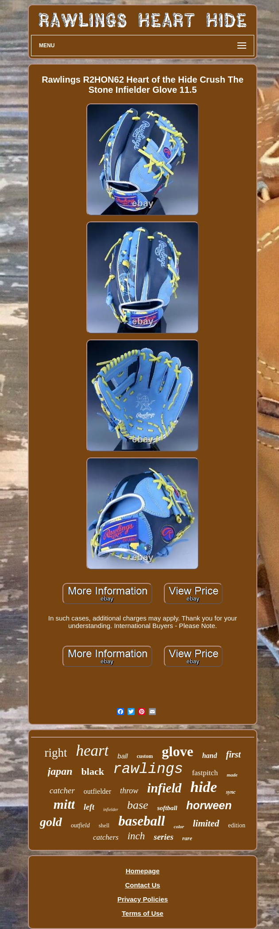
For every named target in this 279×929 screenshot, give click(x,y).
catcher (62, 790)
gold (51, 822)
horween (209, 805)
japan (60, 771)
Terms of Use (142, 913)
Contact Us (142, 885)
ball (122, 756)
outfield (80, 825)
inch (136, 835)
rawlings (148, 769)
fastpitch (205, 773)
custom (145, 756)
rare (187, 838)
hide (203, 787)
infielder (110, 809)
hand (209, 755)
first (233, 754)
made (232, 774)
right (55, 752)
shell (104, 825)
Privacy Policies (142, 899)
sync (231, 792)
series (163, 836)
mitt (64, 804)
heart (92, 750)
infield (164, 788)
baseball (141, 821)
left (89, 807)
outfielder (97, 791)
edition (236, 825)
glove (177, 751)
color (179, 826)
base (137, 805)
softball (167, 807)
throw (129, 790)
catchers (106, 837)
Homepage (143, 871)
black (92, 771)
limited (206, 823)
